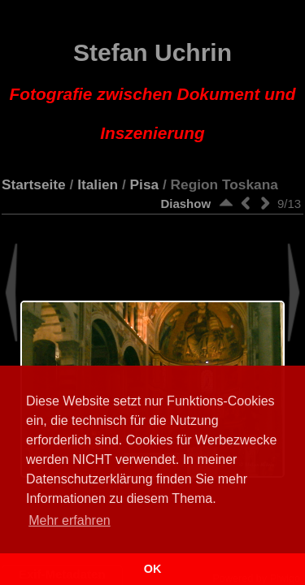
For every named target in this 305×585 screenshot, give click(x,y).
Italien (97, 184)
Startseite (34, 184)
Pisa (144, 184)
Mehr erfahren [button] (69, 520)
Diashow (185, 203)
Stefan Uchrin (153, 91)
